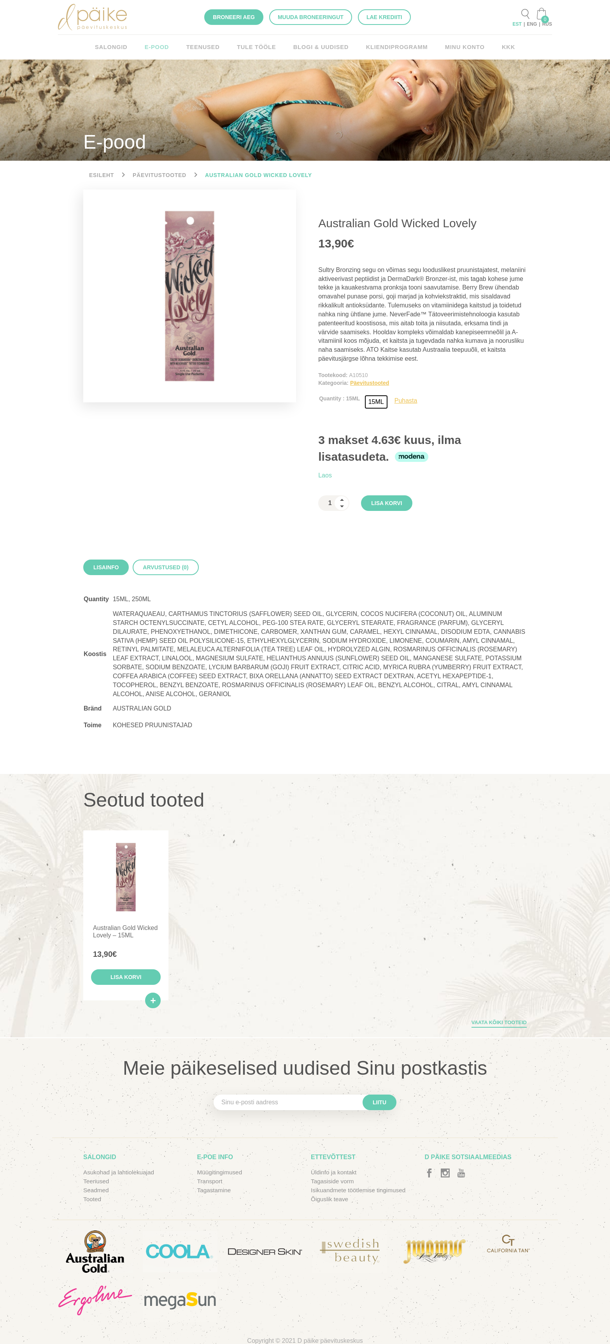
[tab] (106, 567)
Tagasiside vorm (333, 1182)
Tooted (92, 1200)
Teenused (207, 47)
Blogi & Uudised (320, 47)
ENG (532, 24)
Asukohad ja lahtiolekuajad (120, 1173)
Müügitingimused (220, 1173)
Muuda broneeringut (311, 17)
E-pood (161, 47)
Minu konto (459, 47)
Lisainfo (106, 567)
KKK (502, 47)
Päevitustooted (159, 175)
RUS (547, 24)
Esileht (101, 175)
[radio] (376, 402)
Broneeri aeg (234, 17)
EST (517, 24)
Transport (210, 1182)
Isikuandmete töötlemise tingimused (360, 1191)
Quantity (330, 398)
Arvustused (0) (165, 567)
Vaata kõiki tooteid (499, 1024)
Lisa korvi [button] (126, 979)
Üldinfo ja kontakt (335, 1173)
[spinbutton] (333, 503)
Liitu (379, 1104)
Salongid (117, 47)
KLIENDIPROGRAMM (393, 47)
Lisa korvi (386, 503)
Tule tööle (258, 47)
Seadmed (96, 1191)
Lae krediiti (384, 17)
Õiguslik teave (330, 1200)
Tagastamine (215, 1191)
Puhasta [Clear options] (405, 400)
